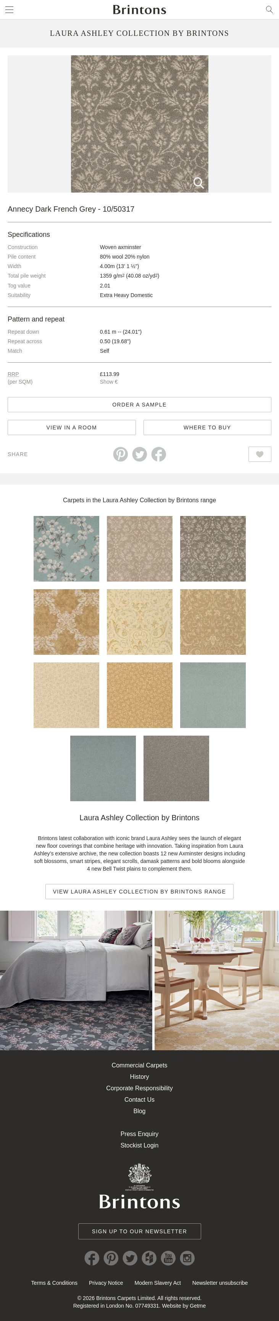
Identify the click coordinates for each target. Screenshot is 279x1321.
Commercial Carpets (140, 1065)
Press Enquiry (140, 1134)
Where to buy (207, 427)
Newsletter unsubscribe (220, 1283)
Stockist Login (140, 1145)
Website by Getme (184, 1306)
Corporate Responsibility (139, 1088)
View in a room (72, 427)
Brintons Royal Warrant (140, 1186)
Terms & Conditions (54, 1283)
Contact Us (139, 1099)
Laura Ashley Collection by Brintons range (159, 500)
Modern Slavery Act (157, 1283)
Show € (109, 382)
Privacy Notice (106, 1283)
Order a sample (139, 405)
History (139, 1077)
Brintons (139, 9)
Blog (139, 1111)
